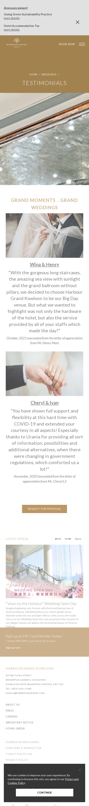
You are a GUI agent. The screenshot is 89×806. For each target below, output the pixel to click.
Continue (44, 792)
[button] (58, 549)
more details (12, 18)
